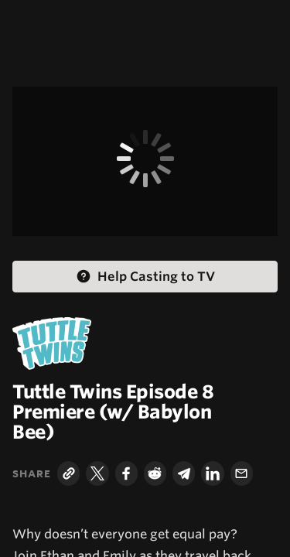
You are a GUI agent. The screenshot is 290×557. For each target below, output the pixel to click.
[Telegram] (183, 473)
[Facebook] (126, 473)
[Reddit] (155, 473)
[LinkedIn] (212, 473)
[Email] (241, 473)
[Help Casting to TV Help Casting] (145, 276)
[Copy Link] (68, 473)
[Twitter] (97, 473)
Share (31, 473)
